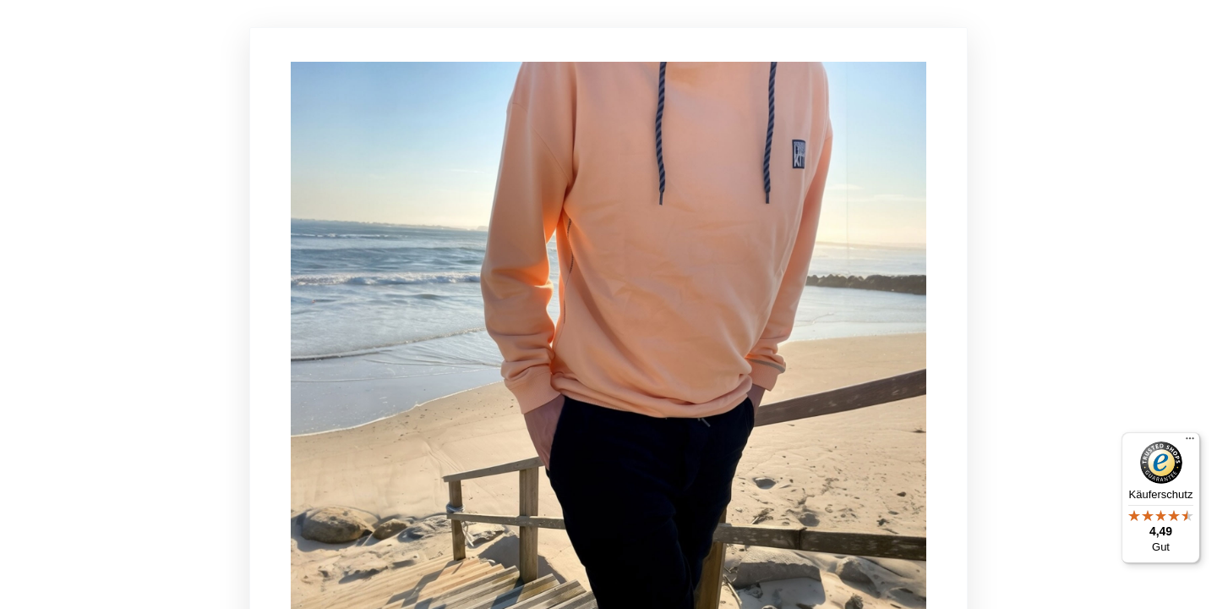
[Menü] (1190, 442)
